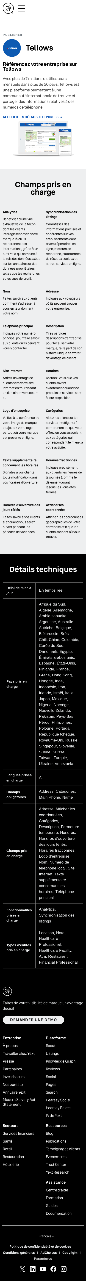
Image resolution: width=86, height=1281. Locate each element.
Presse (8, 1061)
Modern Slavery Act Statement (19, 1102)
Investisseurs (14, 1077)
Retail (7, 1149)
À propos (10, 1046)
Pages (51, 1084)
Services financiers (18, 1133)
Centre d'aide (57, 1190)
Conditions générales (19, 1253)
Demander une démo (33, 1020)
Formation (54, 1198)
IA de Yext (54, 1116)
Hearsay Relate (58, 1108)
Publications (56, 1141)
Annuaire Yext (14, 1092)
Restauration (13, 1157)
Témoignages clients (63, 1149)
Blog (49, 1133)
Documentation (59, 1213)
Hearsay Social (58, 1100)
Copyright (70, 1253)
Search (52, 1092)
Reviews (53, 1069)
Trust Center (56, 1164)
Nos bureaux (13, 1084)
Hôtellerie (11, 1164)
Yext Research (57, 1172)
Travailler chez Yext (19, 1053)
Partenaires (12, 1069)
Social (51, 1077)
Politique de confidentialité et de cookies (40, 1246)
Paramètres (43, 1259)
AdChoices (48, 1253)
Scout (50, 1046)
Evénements (56, 1157)
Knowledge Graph (61, 1061)
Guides (52, 1206)
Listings (52, 1053)
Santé (7, 1141)
